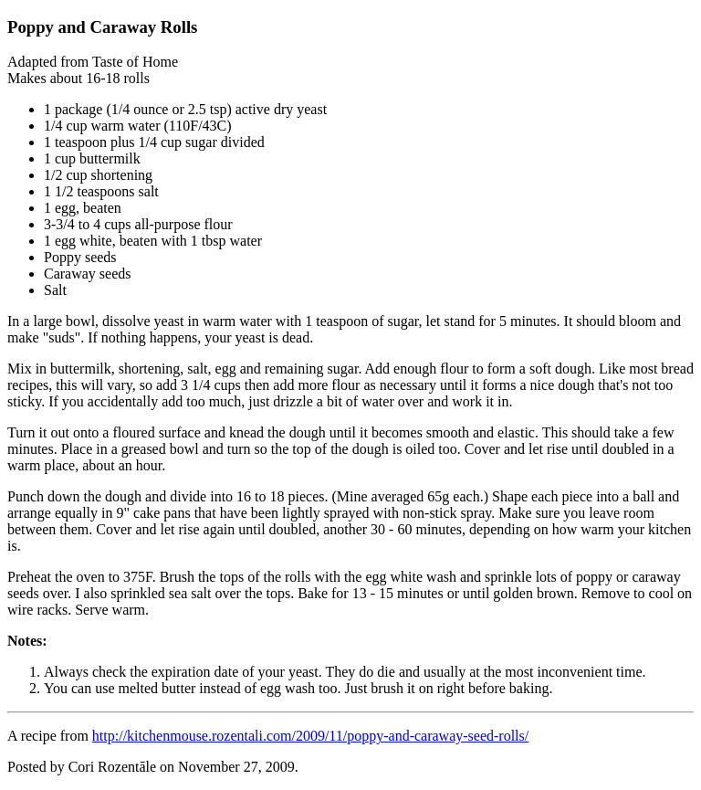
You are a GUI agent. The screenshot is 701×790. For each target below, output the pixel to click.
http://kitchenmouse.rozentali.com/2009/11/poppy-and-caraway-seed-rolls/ (310, 735)
